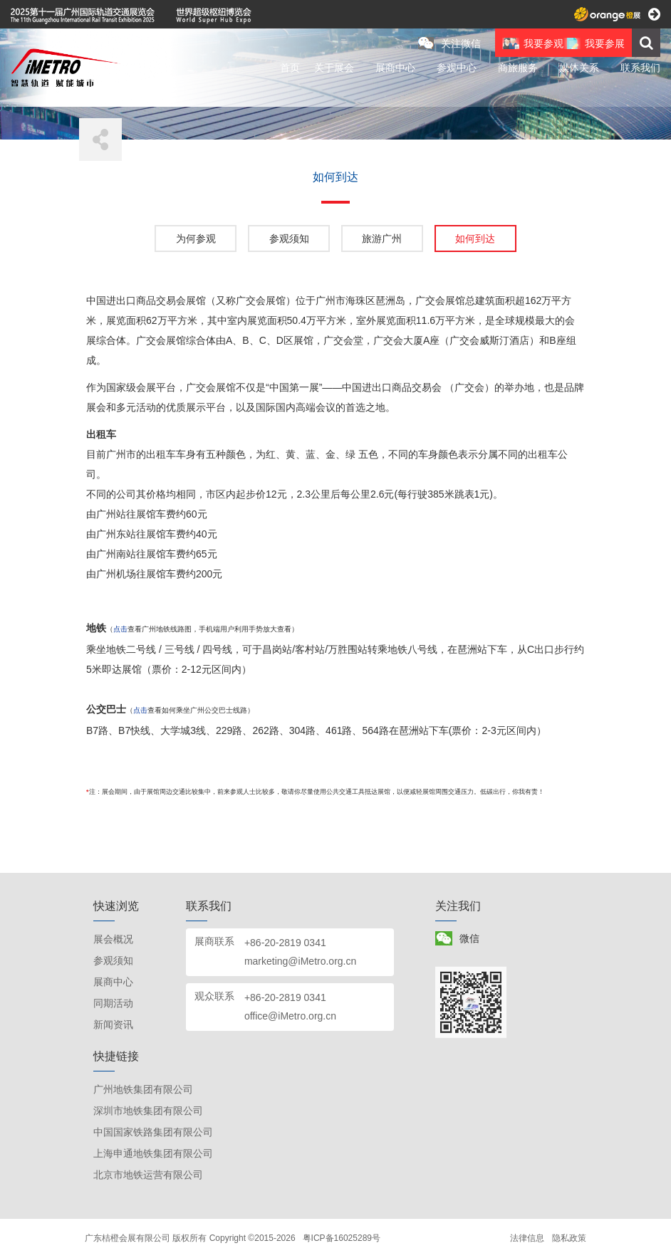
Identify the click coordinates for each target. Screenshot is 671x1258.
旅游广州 (382, 238)
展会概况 (113, 939)
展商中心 (395, 67)
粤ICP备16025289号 (341, 1238)
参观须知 (289, 238)
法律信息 (527, 1238)
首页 (290, 67)
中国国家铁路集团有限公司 (153, 1132)
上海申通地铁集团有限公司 (153, 1153)
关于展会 (334, 67)
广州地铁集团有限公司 (143, 1089)
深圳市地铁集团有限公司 (148, 1110)
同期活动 (113, 1003)
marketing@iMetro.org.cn (300, 961)
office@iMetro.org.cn (290, 1016)
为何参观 (196, 238)
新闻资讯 (113, 1024)
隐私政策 (569, 1238)
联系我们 (640, 67)
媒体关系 (579, 67)
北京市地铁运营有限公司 (148, 1174)
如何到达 (475, 238)
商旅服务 (518, 67)
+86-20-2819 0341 (285, 942)
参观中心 (457, 67)
